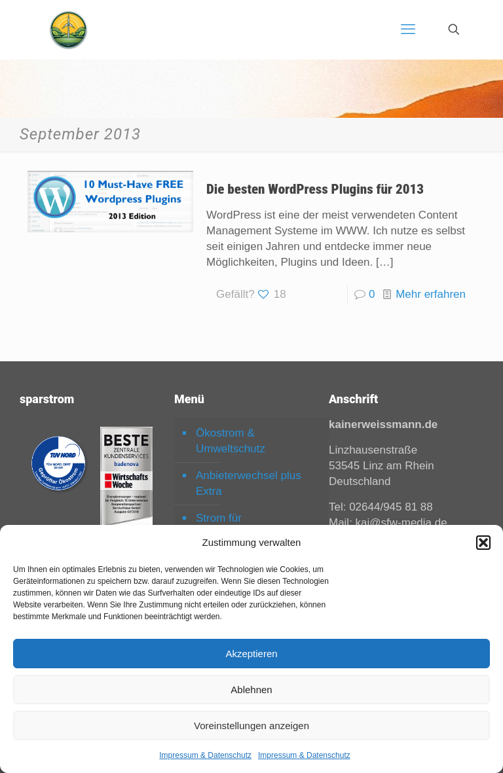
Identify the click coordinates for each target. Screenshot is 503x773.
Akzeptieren (251, 653)
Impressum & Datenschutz (205, 755)
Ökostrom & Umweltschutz (230, 441)
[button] (483, 542)
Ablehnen (251, 689)
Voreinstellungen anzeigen (251, 725)
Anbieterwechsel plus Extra (248, 483)
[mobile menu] (408, 29)
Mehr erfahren (431, 294)
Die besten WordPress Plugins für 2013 (315, 189)
